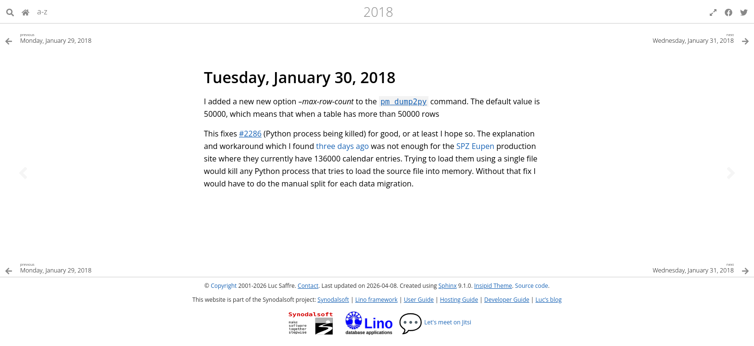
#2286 (250, 133)
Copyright (224, 286)
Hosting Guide (459, 300)
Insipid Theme (493, 286)
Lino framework (376, 300)
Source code (531, 286)
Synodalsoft (333, 300)
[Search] (10, 11)
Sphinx (448, 286)
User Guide (419, 300)
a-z (42, 11)
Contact (308, 286)
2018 (378, 12)
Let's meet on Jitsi (435, 322)
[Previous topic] (23, 173)
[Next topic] (731, 173)
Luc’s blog (549, 300)
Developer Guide (506, 300)
